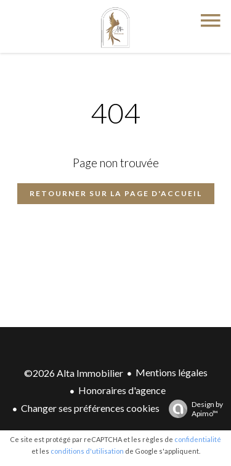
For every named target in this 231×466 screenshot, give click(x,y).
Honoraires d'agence (122, 390)
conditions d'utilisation (87, 451)
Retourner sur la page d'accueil (116, 193)
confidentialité (197, 439)
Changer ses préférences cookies (90, 408)
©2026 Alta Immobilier (73, 373)
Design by (193, 409)
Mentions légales (172, 372)
